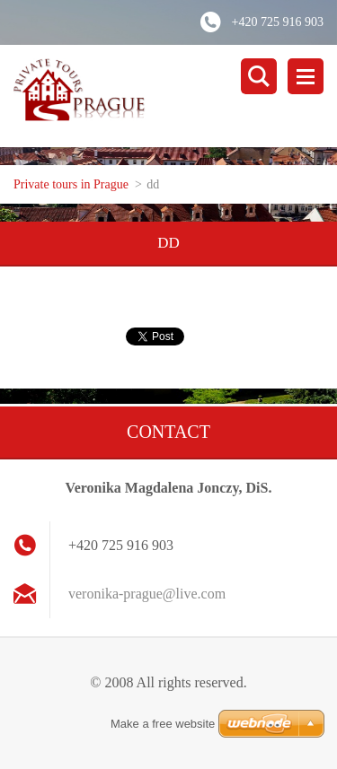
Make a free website (163, 723)
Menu (306, 76)
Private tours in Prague (71, 184)
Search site (259, 76)
